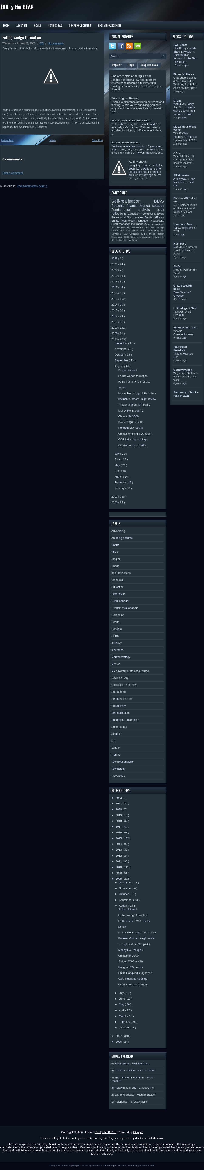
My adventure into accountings (145, 227)
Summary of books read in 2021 (185, 394)
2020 (114, 269)
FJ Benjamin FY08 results (134, 381)
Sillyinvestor (181, 175)
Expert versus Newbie (125, 142)
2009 (114, 333)
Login (6, 25)
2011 (114, 322)
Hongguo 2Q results (130, 427)
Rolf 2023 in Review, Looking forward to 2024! (185, 250)
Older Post (97, 140)
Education (135, 213)
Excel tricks (149, 233)
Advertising (158, 237)
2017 (114, 287)
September (122, 360)
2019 (114, 275)
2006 (114, 502)
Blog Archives (149, 65)
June (118, 459)
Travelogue (132, 240)
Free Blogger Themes (115, 1165)
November (121, 349)
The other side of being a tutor (131, 76)
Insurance (137, 223)
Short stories (135, 217)
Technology (129, 220)
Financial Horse (183, 74)
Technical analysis (152, 213)
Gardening (117, 237)
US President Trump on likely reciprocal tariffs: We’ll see (185, 208)
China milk (118, 230)
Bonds (149, 217)
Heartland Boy (182, 224)
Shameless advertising (141, 237)
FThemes (66, 1165)
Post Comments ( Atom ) (32, 186)
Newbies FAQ (120, 233)
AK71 (176, 152)
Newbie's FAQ (55, 25)
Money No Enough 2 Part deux (137, 393)
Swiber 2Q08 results (130, 422)
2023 (114, 258)
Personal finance (125, 205)
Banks (116, 220)
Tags (131, 65)
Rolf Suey (179, 243)
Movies (122, 227)
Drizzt (177, 100)
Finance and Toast (185, 327)
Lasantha (97, 1165)
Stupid (122, 387)
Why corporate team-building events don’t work (185, 376)
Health (160, 233)
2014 (114, 304)
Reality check (137, 161)
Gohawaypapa (182, 369)
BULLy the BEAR (17, 7)
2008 (114, 339)
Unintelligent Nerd (185, 308)
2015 (114, 298)
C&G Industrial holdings (132, 439)
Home (53, 140)
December (121, 343)
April (118, 470)
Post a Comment (12, 172)
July (117, 453)
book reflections (121, 573)
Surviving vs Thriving (125, 98)
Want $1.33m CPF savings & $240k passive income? (184, 159)
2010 (114, 327)
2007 (114, 496)
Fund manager (121, 223)
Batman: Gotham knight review (137, 399)
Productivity (157, 220)
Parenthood (119, 217)
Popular (117, 65)
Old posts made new (140, 230)
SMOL (177, 266)
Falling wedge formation (21, 37)
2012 (114, 316)
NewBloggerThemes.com (141, 1165)
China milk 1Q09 (128, 416)
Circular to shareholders (132, 445)
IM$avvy (159, 217)
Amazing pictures (154, 224)
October (120, 354)
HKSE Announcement (109, 25)
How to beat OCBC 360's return (131, 120)
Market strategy (152, 205)
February (121, 482)
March (119, 476)
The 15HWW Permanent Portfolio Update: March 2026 (185, 137)
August (119, 366)
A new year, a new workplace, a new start (184, 182)
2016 (114, 293)
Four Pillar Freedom (180, 348)
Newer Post (7, 140)
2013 (114, 310)
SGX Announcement (80, 25)
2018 (114, 281)
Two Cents (180, 44)
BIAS (159, 201)
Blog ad (159, 230)
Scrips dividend (127, 370)
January (120, 488)
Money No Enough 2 (130, 410)
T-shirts (123, 240)
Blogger (138, 1132)
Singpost (135, 233)
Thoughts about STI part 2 (134, 404)
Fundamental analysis (134, 209)
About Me (21, 25)
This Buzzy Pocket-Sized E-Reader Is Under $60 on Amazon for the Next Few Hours (185, 55)
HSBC (126, 237)
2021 (114, 264)
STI (42, 43)
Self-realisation (132, 201)
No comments (56, 43)
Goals (37, 25)
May (118, 465)
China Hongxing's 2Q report (135, 433)
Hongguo (143, 220)
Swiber (115, 240)
